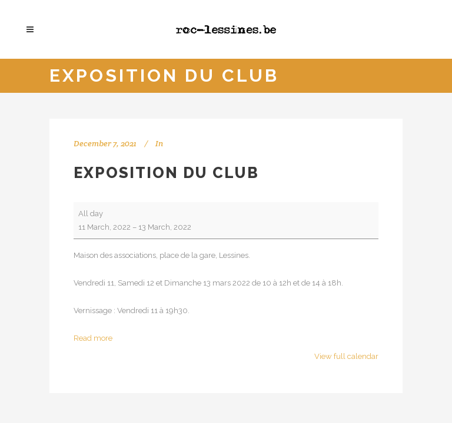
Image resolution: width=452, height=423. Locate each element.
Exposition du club (166, 173)
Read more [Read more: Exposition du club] (93, 338)
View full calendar (346, 356)
